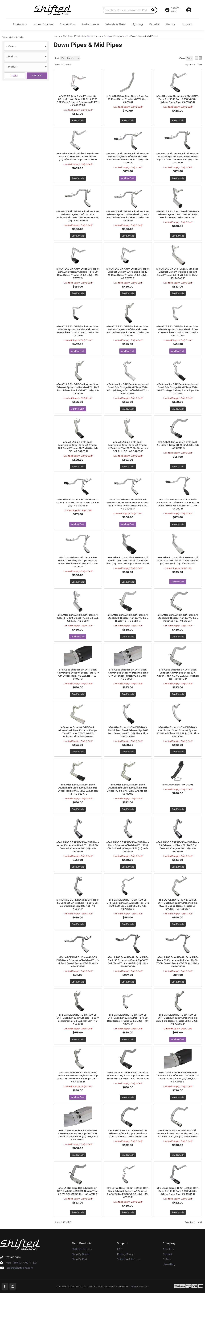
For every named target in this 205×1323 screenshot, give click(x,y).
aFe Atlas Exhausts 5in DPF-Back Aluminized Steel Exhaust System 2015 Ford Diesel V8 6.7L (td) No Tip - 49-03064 (178, 748)
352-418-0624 (13, 1286)
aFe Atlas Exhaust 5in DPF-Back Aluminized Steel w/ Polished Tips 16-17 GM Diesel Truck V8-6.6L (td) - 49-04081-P (128, 689)
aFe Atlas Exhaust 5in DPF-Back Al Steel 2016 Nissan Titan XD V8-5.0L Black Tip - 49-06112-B (127, 632)
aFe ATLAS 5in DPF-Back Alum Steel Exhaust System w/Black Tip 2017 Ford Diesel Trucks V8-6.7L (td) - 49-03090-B (127, 336)
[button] (109, 10)
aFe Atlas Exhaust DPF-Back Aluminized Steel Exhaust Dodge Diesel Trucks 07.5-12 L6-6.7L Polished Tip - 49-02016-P (77, 748)
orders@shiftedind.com (20, 1297)
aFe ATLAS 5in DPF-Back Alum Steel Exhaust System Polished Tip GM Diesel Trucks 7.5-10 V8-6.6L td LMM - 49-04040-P (177, 277)
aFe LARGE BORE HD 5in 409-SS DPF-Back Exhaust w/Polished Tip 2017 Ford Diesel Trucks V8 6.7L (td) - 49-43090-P (178, 1044)
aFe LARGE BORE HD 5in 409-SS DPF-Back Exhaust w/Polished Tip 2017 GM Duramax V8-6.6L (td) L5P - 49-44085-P (78, 1103)
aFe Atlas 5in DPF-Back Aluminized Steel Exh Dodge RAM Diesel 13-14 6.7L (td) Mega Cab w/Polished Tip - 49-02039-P (127, 394)
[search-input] (105, 10)
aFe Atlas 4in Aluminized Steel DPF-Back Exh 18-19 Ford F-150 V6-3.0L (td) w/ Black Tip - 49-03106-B (177, 101)
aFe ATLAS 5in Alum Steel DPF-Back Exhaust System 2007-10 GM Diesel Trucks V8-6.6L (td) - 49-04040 (177, 218)
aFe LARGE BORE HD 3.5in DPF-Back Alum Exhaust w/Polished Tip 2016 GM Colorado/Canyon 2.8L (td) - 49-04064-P (128, 865)
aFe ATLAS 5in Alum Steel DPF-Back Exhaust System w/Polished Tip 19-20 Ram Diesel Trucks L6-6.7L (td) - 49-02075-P (128, 277)
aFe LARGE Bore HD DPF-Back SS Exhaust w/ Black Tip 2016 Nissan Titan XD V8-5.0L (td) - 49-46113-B (128, 1162)
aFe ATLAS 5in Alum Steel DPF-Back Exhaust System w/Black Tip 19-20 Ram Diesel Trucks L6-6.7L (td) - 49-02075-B (77, 277)
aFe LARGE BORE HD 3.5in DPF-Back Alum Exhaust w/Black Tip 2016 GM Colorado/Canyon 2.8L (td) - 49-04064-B (78, 865)
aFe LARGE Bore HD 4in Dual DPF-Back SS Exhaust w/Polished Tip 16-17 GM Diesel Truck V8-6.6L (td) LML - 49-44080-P (178, 984)
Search (36, 75)
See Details (78, 121)
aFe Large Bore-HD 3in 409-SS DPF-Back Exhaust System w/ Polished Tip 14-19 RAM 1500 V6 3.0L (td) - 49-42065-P (127, 1221)
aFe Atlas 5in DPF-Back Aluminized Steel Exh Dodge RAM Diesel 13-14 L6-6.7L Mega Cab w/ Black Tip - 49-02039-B (178, 394)
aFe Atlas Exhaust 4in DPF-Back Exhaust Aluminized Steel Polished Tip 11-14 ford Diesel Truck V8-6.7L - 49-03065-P (128, 515)
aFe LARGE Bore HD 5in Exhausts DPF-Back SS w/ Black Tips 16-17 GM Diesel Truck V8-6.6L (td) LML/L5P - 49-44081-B (177, 1103)
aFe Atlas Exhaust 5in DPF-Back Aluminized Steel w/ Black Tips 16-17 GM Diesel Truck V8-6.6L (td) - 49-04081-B (78, 689)
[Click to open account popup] (188, 10)
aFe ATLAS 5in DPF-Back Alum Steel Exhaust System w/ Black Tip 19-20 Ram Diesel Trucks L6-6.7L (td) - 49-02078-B (77, 336)
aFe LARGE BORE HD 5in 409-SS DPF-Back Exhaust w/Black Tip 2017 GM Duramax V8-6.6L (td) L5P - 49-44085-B (78, 1044)
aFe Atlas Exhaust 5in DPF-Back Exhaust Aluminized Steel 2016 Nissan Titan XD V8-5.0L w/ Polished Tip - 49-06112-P (178, 689)
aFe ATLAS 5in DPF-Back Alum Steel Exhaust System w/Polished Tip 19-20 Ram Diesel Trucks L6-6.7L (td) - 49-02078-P (177, 336)
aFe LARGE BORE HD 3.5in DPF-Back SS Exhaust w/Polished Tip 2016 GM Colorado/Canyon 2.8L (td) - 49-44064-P (78, 924)
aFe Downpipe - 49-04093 (178, 801)
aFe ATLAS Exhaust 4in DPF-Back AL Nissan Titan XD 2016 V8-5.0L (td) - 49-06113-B (177, 452)
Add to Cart (127, 180)
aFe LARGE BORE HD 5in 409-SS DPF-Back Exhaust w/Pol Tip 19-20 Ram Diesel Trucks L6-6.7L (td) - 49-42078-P (128, 1044)
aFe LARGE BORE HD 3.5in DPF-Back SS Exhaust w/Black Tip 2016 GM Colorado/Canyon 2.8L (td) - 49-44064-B (178, 865)
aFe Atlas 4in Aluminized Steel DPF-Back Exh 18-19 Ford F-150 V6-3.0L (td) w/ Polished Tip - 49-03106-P (77, 159)
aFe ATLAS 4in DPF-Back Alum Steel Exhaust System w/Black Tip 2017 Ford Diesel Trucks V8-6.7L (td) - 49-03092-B (127, 159)
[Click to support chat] (170, 10)
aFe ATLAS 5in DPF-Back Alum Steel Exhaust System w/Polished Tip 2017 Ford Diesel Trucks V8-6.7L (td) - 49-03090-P (78, 394)
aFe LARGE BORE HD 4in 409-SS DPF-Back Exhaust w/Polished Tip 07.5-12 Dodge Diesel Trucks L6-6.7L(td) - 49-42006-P (177, 924)
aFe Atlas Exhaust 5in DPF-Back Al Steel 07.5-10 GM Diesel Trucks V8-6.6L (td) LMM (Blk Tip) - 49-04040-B (127, 574)
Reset (14, 75)
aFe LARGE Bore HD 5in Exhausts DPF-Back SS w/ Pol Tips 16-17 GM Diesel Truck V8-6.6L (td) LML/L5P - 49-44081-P (78, 1162)
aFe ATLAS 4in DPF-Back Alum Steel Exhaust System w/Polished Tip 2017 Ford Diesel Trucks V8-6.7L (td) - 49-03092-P (128, 218)
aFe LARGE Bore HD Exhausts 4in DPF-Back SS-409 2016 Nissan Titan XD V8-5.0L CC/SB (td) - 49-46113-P (178, 1162)
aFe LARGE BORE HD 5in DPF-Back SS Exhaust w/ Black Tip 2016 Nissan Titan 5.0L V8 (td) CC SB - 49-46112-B (127, 1103)
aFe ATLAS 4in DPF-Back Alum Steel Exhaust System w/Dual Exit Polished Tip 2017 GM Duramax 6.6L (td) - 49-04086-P (78, 218)
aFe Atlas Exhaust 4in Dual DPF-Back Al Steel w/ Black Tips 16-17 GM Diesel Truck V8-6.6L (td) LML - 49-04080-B (177, 515)
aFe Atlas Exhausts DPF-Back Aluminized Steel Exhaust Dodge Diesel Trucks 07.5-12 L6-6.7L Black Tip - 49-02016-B (77, 806)
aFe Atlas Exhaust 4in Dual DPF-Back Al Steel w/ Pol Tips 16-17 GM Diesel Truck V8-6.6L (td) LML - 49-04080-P (78, 574)
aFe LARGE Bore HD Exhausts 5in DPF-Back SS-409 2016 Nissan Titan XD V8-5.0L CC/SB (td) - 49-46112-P (78, 1221)
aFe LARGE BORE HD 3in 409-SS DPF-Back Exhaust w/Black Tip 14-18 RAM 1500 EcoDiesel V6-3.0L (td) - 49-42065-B (128, 924)
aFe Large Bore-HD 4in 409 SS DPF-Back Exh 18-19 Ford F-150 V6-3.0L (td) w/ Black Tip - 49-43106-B (178, 1221)
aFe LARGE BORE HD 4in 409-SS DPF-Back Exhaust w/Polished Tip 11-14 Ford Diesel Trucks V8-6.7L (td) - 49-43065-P (78, 982)
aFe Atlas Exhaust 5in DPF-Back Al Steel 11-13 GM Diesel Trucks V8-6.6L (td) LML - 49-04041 (78, 632)
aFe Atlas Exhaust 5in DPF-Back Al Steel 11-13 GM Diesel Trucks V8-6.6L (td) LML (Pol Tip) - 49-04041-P (178, 574)
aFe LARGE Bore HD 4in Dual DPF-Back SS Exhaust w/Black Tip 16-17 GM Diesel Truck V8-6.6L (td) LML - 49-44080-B (128, 982)
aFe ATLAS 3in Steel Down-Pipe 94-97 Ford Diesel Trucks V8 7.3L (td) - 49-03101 (128, 99)
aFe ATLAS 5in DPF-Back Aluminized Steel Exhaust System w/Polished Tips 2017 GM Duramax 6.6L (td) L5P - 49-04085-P (128, 455)
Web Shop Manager (138, 1316)
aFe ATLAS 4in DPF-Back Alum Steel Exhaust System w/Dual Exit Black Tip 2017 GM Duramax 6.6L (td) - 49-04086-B (178, 159)
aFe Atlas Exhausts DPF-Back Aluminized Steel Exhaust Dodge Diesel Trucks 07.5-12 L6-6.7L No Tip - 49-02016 (127, 806)
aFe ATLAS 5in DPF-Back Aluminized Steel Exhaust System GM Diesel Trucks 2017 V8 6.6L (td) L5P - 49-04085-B (78, 453)
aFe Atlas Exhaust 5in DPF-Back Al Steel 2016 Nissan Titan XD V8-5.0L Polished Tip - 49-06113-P (177, 632)
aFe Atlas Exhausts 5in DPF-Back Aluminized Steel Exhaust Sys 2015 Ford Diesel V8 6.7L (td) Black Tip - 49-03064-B (128, 748)
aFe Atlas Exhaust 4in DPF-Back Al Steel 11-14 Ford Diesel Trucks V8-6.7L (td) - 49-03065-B (78, 514)
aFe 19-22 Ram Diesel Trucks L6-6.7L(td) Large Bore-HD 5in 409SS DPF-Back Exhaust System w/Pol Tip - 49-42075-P (78, 101)
